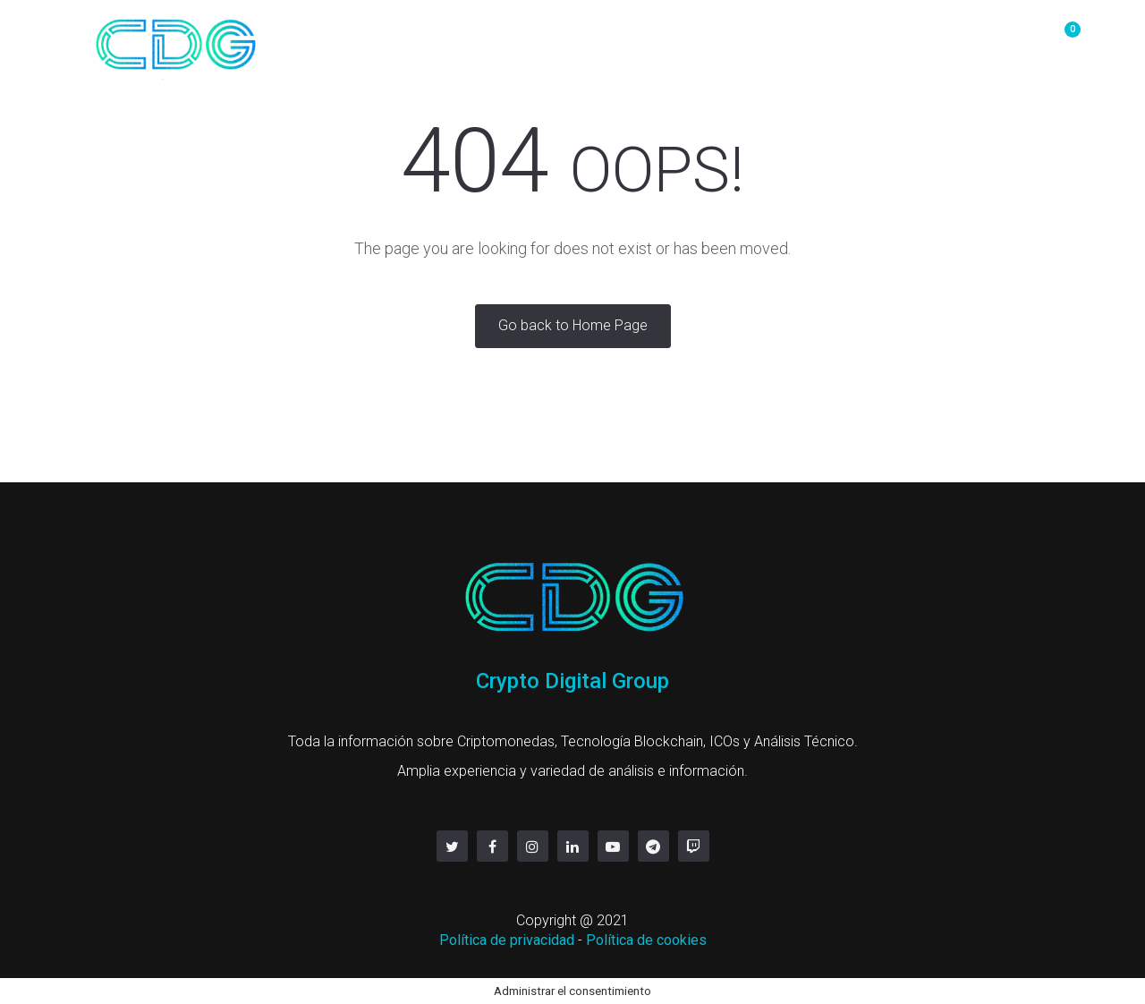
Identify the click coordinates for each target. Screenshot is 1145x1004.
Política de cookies (646, 940)
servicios (899, 38)
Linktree (989, 38)
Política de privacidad (506, 940)
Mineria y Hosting (686, 38)
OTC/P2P (563, 38)
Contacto (807, 38)
